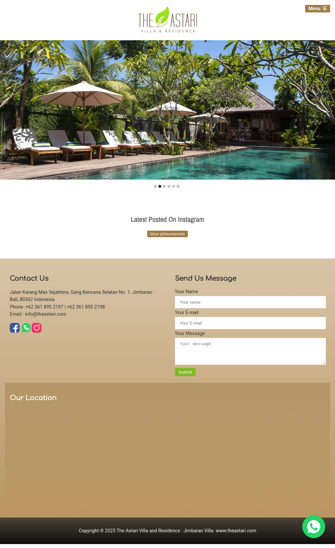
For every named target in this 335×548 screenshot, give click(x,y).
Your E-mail (187, 312)
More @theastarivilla (167, 234)
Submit (185, 376)
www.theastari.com (236, 535)
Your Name (186, 291)
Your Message (190, 333)
